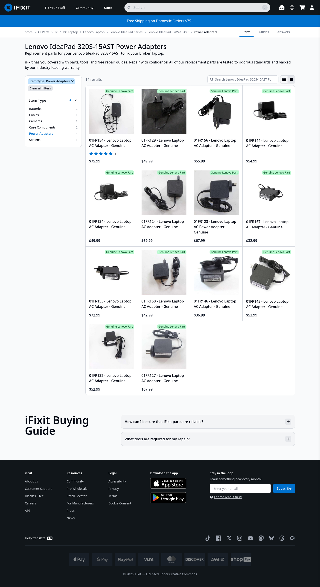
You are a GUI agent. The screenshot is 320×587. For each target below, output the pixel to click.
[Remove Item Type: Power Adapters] (72, 81)
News (71, 518)
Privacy (113, 488)
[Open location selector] (292, 8)
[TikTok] (206, 538)
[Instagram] (238, 538)
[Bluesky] (270, 538)
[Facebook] (217, 538)
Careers (30, 503)
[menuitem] (55, 7)
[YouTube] (249, 538)
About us (31, 481)
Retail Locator (77, 496)
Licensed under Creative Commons (171, 574)
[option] (53, 109)
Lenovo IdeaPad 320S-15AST (168, 32)
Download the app (164, 473)
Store (29, 32)
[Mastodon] (260, 538)
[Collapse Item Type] (53, 100)
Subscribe (284, 488)
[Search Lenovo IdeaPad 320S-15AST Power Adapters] (242, 79)
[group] (287, 79)
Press (70, 510)
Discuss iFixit (34, 496)
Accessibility (117, 481)
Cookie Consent (119, 503)
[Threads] (280, 538)
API (27, 510)
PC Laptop (70, 32)
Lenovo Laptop (94, 32)
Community (75, 481)
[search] (197, 7)
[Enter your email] (240, 488)
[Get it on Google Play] (168, 497)
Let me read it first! (226, 497)
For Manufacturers (80, 503)
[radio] (284, 79)
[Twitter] (228, 538)
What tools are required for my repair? (208, 439)
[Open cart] (302, 7)
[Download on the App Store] (168, 483)
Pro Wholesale (77, 488)
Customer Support (38, 488)
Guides (264, 32)
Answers (283, 32)
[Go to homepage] (19, 8)
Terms (112, 496)
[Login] (312, 7)
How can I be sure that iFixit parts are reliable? (208, 422)
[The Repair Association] (291, 538)
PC (56, 32)
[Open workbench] (281, 7)
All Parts (44, 32)
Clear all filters (40, 88)
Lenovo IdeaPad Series (126, 32)
